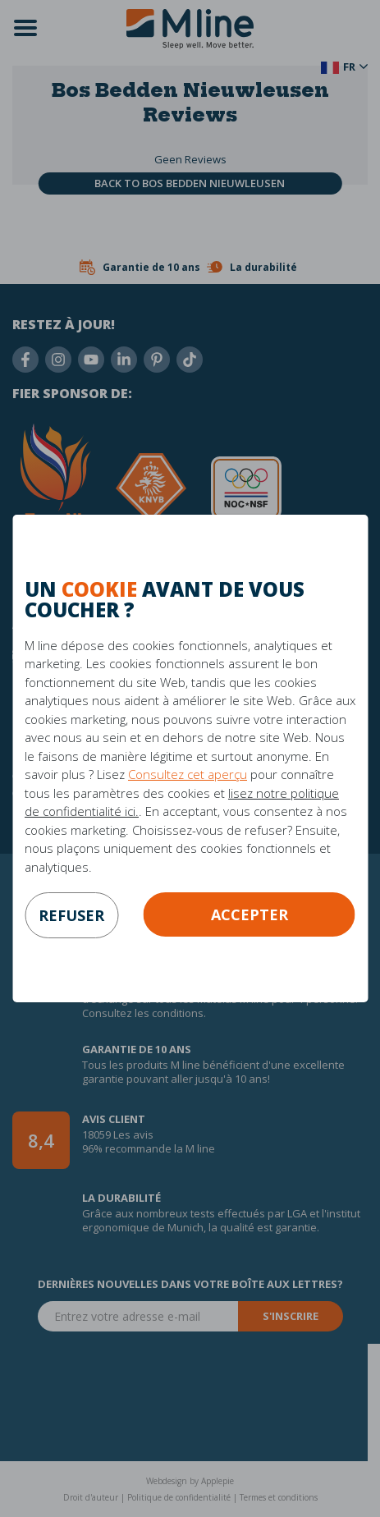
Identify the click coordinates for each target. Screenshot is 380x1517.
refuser (71, 915)
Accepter (249, 914)
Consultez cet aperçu (187, 774)
